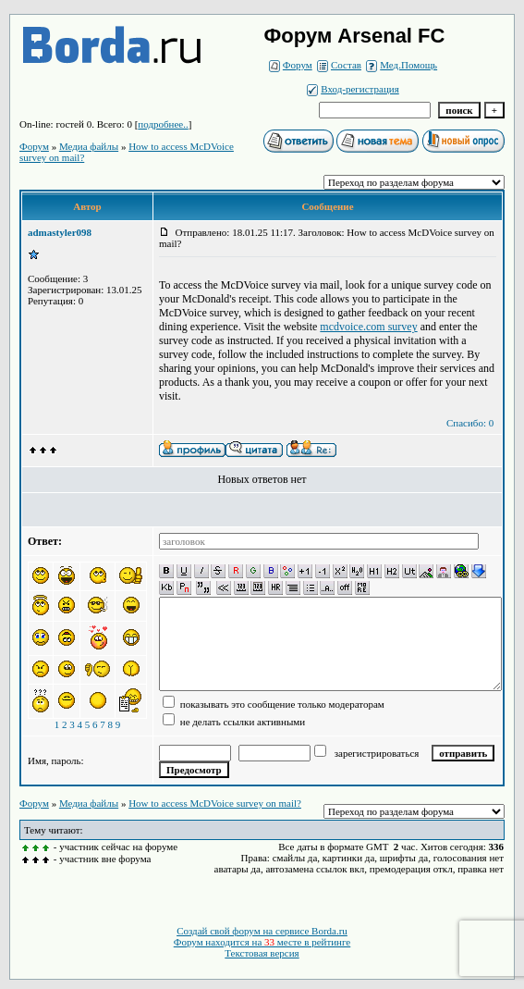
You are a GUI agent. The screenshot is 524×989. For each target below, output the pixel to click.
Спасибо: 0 (470, 422)
